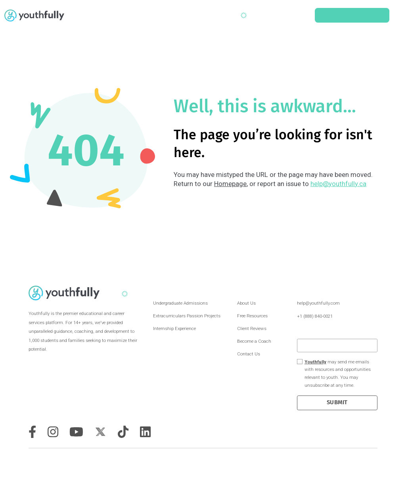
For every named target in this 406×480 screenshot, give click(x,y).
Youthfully (315, 362)
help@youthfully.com (318, 303)
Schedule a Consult (352, 15)
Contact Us (248, 354)
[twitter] (100, 432)
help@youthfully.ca (338, 184)
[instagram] (53, 432)
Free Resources (252, 316)
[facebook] (32, 432)
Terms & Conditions (363, 462)
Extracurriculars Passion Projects (186, 316)
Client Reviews (251, 328)
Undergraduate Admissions (180, 303)
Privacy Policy (376, 462)
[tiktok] (123, 432)
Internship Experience (174, 328)
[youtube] (76, 432)
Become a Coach (254, 341)
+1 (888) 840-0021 (315, 316)
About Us (246, 303)
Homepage (230, 184)
